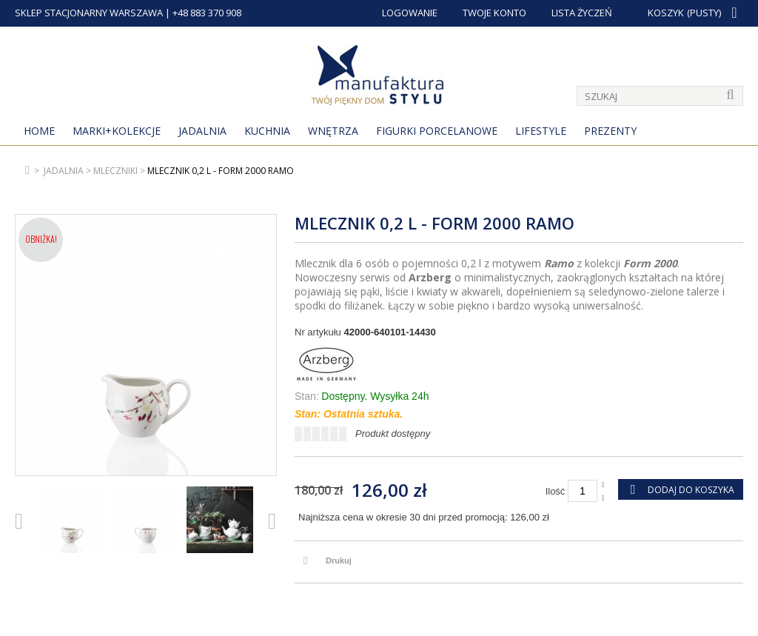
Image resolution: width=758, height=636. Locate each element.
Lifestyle (540, 131)
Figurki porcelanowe (436, 131)
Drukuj (339, 560)
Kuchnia (267, 131)
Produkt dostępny (392, 433)
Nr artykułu (318, 332)
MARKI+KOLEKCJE (117, 131)
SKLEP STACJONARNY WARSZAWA (89, 12)
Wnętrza (333, 131)
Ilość (556, 491)
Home (39, 131)
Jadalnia (202, 131)
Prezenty (610, 131)
